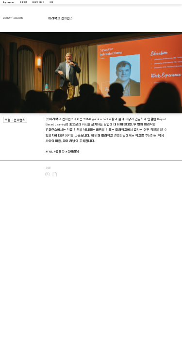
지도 (51, 2)
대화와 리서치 (39, 2)
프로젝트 (24, 2)
